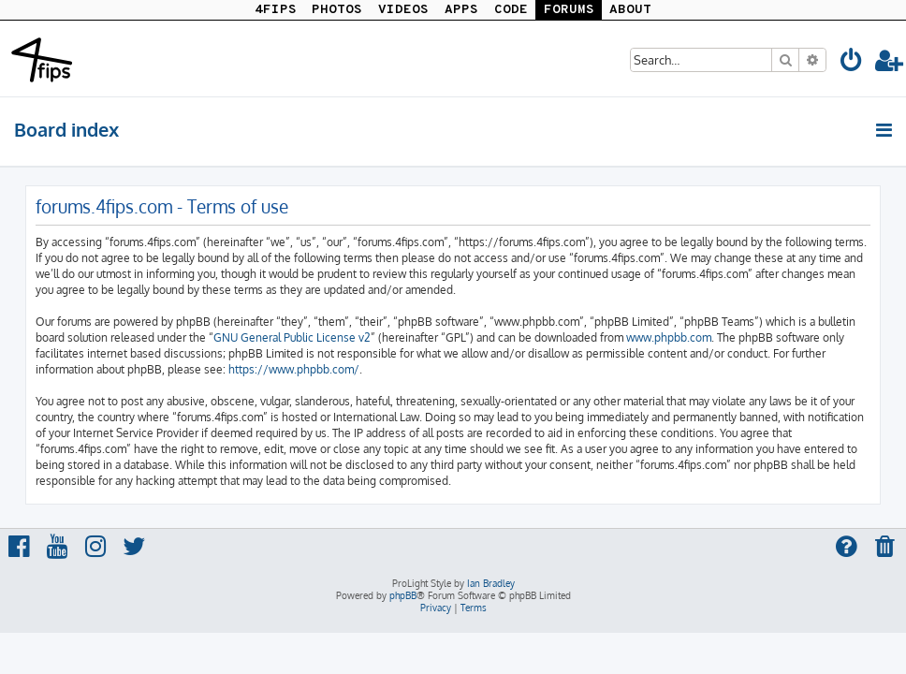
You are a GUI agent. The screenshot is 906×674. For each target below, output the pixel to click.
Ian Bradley (491, 583)
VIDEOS (403, 10)
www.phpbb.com (668, 337)
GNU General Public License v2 (292, 337)
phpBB (402, 595)
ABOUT (630, 10)
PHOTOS (337, 10)
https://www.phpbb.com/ (293, 369)
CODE (511, 10)
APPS (461, 10)
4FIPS (276, 10)
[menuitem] (852, 63)
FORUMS (569, 10)
